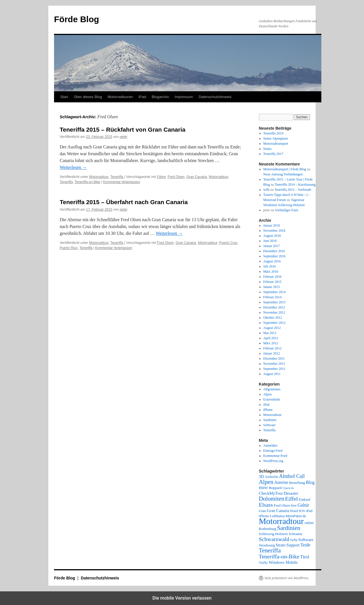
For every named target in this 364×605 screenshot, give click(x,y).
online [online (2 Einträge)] (309, 523)
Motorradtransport (275, 144)
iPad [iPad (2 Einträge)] (309, 511)
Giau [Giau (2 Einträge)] (262, 511)
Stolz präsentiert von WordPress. (286, 578)
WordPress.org (273, 461)
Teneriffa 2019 (273, 133)
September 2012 (274, 323)
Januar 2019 (271, 225)
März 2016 (270, 272)
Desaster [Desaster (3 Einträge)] (291, 493)
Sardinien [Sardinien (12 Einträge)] (288, 528)
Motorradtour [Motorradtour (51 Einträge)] (281, 521)
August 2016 (272, 261)
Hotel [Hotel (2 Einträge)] (294, 511)
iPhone (268, 410)
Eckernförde (271, 399)
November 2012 (274, 312)
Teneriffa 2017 (273, 154)
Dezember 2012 (274, 307)
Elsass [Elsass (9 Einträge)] (266, 505)
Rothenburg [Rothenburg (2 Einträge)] (267, 529)
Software (269, 425)
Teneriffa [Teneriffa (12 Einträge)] (270, 550)
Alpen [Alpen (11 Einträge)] (266, 481)
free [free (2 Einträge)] (294, 505)
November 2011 (274, 364)
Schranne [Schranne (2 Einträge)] (295, 534)
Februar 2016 (272, 277)
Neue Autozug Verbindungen (283, 174)
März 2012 (270, 343)
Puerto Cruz (228, 243)
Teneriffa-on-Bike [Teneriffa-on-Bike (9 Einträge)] (279, 556)
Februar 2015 (272, 282)
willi (266, 190)
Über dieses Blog (88, 97)
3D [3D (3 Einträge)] (261, 476)
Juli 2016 (269, 266)
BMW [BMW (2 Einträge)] (263, 488)
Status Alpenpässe (275, 138)
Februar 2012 (272, 348)
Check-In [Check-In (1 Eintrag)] (288, 488)
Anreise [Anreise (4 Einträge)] (281, 482)
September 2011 (274, 369)
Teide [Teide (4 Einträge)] (305, 544)
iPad (142, 97)
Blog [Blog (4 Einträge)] (310, 482)
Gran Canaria (196, 177)
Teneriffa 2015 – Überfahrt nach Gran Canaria (124, 202)
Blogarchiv (160, 97)
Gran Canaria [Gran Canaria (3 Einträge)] (278, 510)
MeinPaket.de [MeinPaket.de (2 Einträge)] (296, 516)
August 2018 (272, 236)
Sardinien (269, 420)
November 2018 (274, 231)
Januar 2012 (271, 353)
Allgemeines (272, 389)
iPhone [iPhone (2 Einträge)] (264, 516)
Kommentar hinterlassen (121, 182)
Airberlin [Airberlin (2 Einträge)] (271, 477)
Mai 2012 (269, 333)
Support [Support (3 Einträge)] (292, 545)
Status (267, 149)
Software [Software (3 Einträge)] (305, 539)
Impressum (184, 97)
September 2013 (274, 302)
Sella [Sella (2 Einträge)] (293, 540)
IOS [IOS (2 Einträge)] (302, 511)
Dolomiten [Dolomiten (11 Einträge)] (271, 498)
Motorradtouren (120, 97)
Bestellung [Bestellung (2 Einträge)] (297, 482)
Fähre (161, 177)
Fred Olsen (175, 177)
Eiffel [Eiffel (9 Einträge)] (291, 499)
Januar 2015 (271, 287)
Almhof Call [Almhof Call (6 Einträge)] (292, 476)
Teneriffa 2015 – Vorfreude (292, 190)
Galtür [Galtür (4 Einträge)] (303, 505)
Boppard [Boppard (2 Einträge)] (275, 488)
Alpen (267, 394)
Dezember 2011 (274, 358)
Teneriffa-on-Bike (87, 182)
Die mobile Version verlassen (182, 598)
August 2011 (272, 374)
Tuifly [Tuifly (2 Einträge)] (263, 562)
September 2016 (274, 256)
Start (64, 97)
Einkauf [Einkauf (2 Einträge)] (304, 499)
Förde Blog (76, 19)
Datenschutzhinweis (214, 97)
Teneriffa (116, 177)
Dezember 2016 (274, 251)
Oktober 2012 (272, 318)
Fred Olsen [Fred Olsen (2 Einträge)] (282, 505)
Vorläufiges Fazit (286, 210)
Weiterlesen (73, 167)
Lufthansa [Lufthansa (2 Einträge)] (277, 516)
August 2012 (272, 328)
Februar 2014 (272, 297)
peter (123, 137)
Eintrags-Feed (272, 451)
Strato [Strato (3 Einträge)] (281, 545)
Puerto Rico (69, 248)
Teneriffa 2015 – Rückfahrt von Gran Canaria (122, 129)
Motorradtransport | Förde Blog (284, 169)
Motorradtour (98, 177)
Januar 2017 (271, 246)
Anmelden (270, 445)
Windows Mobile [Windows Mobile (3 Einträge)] (283, 562)
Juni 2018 (270, 241)
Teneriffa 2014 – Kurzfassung (295, 185)
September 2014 (274, 292)
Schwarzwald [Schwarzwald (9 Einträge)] (274, 539)
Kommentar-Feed (275, 456)
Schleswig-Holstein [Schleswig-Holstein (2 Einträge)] (273, 534)
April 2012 (270, 338)
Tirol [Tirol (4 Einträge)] (304, 556)
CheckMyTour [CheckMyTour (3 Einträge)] (271, 493)
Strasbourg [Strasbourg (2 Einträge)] (267, 545)
